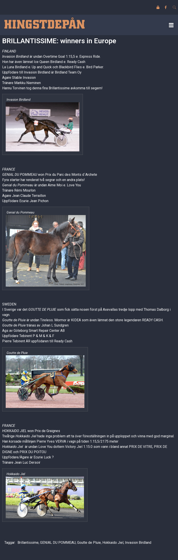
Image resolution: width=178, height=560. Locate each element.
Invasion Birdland (138, 542)
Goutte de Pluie (89, 542)
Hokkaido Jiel (112, 542)
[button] (171, 25)
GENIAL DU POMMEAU (58, 542)
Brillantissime (28, 542)
